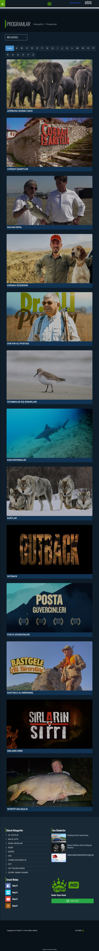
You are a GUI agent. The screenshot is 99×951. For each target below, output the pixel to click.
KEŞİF (10, 847)
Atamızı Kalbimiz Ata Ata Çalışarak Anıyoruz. (79, 846)
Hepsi (9, 48)
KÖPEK (11, 852)
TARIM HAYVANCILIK (17, 860)
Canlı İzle (72, 901)
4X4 (10, 856)
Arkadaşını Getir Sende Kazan (77, 835)
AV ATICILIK (13, 835)
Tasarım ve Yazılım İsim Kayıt (49, 949)
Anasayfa (38, 24)
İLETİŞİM (78, 930)
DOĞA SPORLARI (15, 843)
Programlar (51, 24)
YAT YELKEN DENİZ (16, 868)
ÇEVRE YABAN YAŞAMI (18, 872)
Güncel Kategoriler (14, 830)
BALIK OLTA (13, 839)
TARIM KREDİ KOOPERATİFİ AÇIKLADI (80, 855)
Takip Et (15, 885)
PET (10, 864)
